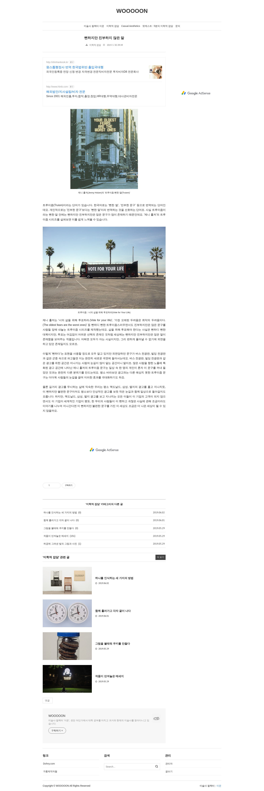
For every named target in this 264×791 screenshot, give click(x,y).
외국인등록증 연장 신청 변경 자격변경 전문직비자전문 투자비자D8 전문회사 (92, 71)
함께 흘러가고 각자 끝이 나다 (59, 520)
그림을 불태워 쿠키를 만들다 (59, 528)
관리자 (169, 763)
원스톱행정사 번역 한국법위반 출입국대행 (74, 67)
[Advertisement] (104, 449)
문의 (177, 26)
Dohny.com (49, 763)
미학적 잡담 (113, 26)
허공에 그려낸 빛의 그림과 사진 (60, 543)
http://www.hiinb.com (57, 86)
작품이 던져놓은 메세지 (56, 536)
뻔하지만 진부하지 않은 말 (104, 38)
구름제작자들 (50, 771)
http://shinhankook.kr (57, 62)
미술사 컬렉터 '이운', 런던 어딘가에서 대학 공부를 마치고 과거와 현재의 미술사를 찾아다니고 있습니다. (98, 722)
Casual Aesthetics (130, 26)
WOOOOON (56, 716)
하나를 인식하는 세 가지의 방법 (60, 512)
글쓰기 (169, 771)
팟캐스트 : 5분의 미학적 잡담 (157, 26)
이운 (219, 785)
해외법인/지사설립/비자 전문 (65, 91)
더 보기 (160, 557)
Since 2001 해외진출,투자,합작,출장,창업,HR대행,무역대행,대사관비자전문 (91, 96)
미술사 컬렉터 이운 (94, 26)
